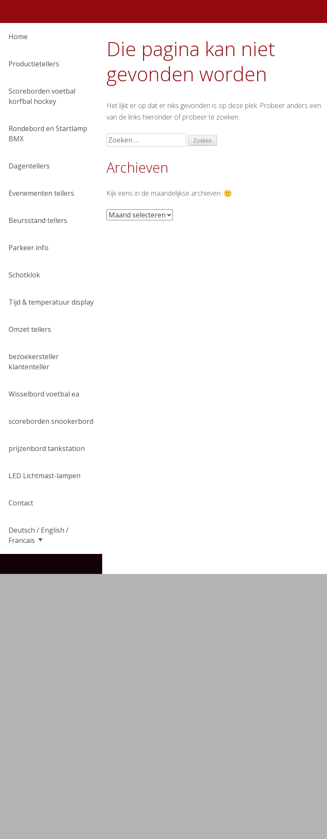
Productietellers (34, 63)
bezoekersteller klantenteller (34, 361)
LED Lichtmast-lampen (44, 475)
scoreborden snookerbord (51, 421)
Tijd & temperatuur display (51, 302)
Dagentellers (29, 166)
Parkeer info (29, 247)
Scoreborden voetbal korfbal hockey (42, 96)
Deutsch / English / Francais (39, 535)
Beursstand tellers (38, 220)
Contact (21, 503)
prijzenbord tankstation (47, 448)
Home (18, 36)
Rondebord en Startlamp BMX (48, 133)
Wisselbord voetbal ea (44, 394)
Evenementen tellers (41, 193)
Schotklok (24, 275)
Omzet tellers (30, 329)
